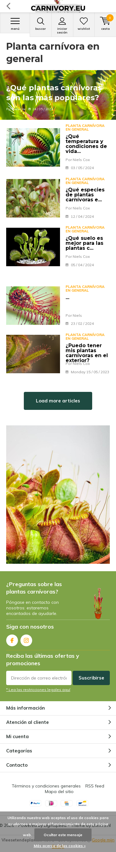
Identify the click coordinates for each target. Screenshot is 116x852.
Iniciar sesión (62, 25)
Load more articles (58, 401)
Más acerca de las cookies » (60, 845)
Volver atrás (8, 6)
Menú (15, 24)
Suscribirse (91, 678)
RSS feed (94, 786)
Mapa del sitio (59, 791)
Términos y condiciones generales (46, 786)
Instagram (26, 639)
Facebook (12, 639)
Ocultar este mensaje (63, 834)
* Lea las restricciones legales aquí (38, 689)
